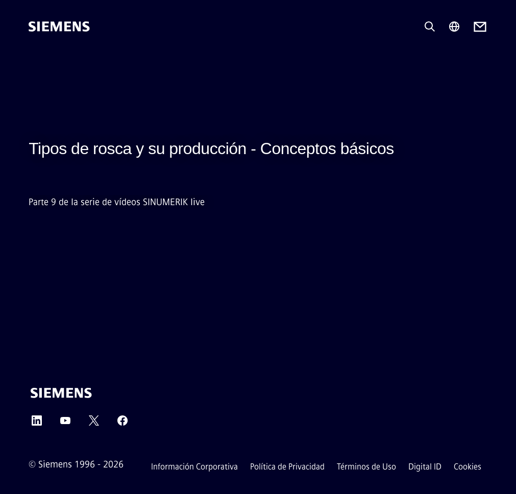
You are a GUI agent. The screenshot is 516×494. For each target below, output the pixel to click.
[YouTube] (65, 423)
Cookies (467, 467)
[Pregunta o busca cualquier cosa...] (430, 26)
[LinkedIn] (37, 423)
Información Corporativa (194, 467)
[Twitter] (94, 423)
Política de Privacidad (287, 467)
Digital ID (424, 467)
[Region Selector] (454, 26)
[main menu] (36, 61)
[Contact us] (480, 26)
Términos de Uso (366, 467)
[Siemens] (59, 26)
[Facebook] (122, 423)
